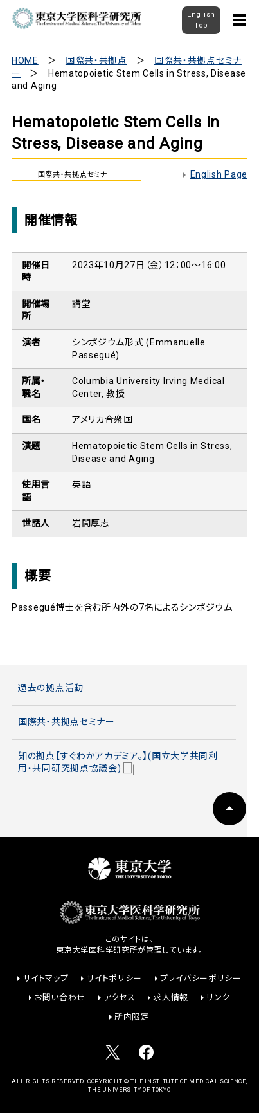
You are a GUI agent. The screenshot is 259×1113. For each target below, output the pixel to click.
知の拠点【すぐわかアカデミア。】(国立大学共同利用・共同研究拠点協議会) (118, 763)
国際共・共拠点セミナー (66, 722)
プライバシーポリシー (201, 978)
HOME (25, 60)
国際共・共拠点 (96, 60)
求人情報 (170, 997)
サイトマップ (45, 978)
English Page (218, 174)
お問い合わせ (59, 997)
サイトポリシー (114, 978)
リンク (218, 997)
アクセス (119, 997)
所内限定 (132, 1017)
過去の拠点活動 (51, 688)
